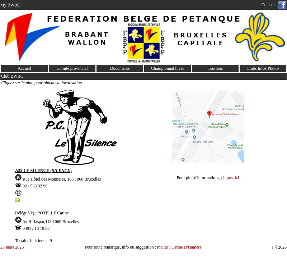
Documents (120, 68)
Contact (269, 4)
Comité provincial (72, 68)
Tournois (215, 68)
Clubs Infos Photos (262, 68)
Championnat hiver (167, 68)
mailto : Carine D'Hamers (179, 247)
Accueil (24, 68)
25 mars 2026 (12, 247)
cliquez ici (230, 177)
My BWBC (10, 5)
